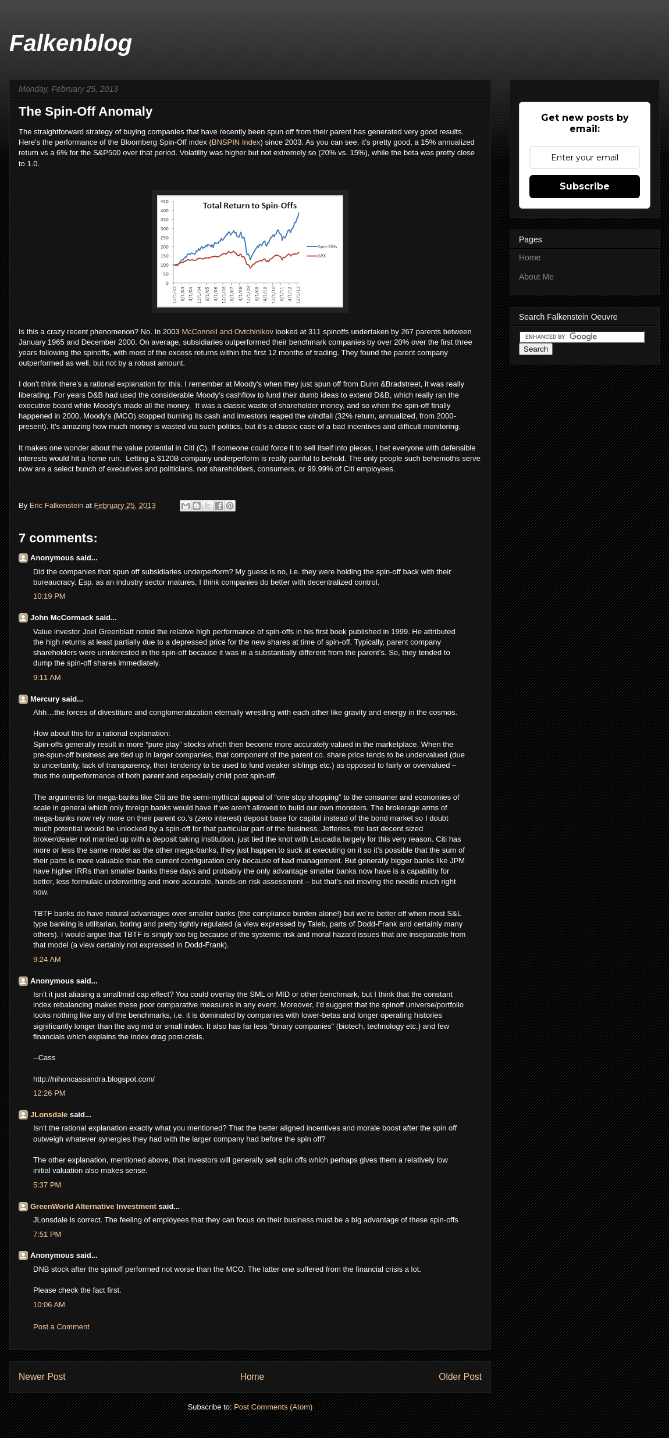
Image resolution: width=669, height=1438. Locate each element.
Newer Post (42, 1377)
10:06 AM (49, 1304)
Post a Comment (61, 1326)
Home (252, 1377)
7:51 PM (47, 1234)
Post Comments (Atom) (273, 1407)
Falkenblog (70, 43)
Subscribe (585, 186)
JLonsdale (48, 1114)
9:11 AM (47, 677)
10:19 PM (49, 596)
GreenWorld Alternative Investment (93, 1206)
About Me (536, 276)
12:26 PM (49, 1093)
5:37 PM (47, 1185)
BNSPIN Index (236, 142)
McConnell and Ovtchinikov (227, 331)
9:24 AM (47, 959)
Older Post (460, 1377)
